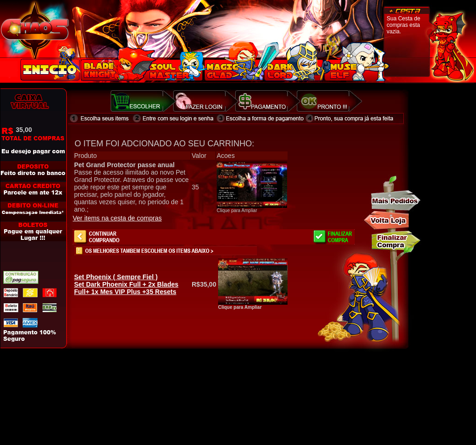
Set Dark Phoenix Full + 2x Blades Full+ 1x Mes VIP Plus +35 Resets (126, 284)
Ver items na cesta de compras (117, 218)
